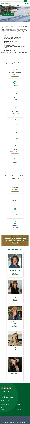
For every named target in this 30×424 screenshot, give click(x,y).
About (2, 406)
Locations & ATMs (5, 404)
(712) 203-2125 (15, 274)
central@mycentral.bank (9, 397)
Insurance (19, 409)
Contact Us (3, 409)
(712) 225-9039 (15, 326)
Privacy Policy (7, 414)
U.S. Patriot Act (15, 414)
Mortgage (19, 407)
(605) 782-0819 (15, 378)
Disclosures (23, 414)
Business (18, 406)
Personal (18, 404)
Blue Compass (22, 422)
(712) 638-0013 (15, 300)
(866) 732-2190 (4, 393)
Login (25, 0)
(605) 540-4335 (15, 352)
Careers (2, 407)
